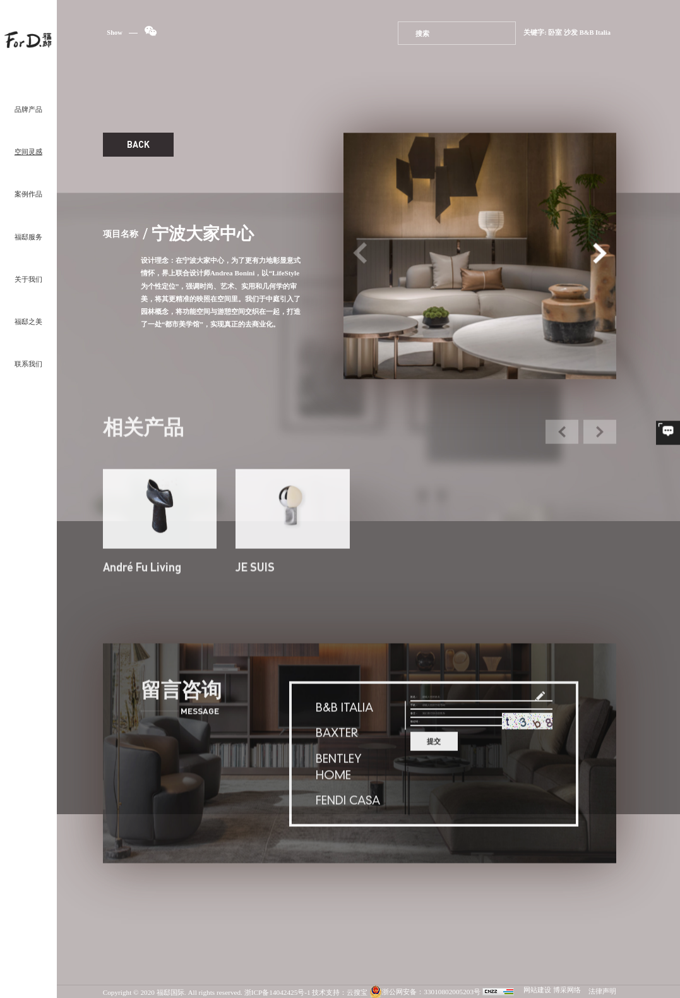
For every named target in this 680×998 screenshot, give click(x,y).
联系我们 (28, 364)
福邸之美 (28, 322)
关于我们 (28, 280)
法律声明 (602, 991)
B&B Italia (595, 33)
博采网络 (567, 990)
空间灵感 (28, 152)
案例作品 (28, 194)
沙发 (571, 33)
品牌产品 (28, 110)
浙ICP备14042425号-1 (277, 992)
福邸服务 (28, 237)
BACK (138, 144)
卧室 (555, 33)
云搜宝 (357, 992)
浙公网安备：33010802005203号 (424, 992)
